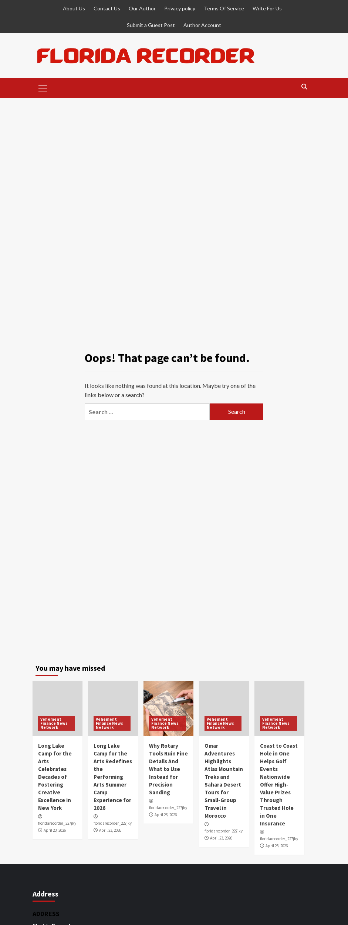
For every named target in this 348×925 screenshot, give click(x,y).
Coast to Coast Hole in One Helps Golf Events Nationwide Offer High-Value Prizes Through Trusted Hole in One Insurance (279, 784)
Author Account (202, 25)
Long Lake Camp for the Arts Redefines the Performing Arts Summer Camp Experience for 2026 (113, 776)
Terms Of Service (224, 8)
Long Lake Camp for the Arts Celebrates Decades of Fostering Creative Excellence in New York (55, 776)
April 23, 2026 (55, 830)
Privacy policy (179, 8)
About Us (74, 8)
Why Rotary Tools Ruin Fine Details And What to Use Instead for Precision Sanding (168, 769)
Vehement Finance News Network (54, 723)
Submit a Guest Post (151, 25)
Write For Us (267, 8)
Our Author (142, 8)
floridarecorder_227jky (57, 823)
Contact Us (107, 8)
